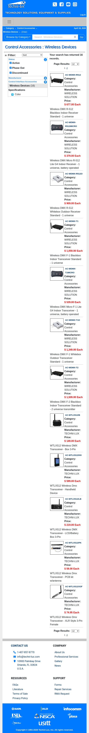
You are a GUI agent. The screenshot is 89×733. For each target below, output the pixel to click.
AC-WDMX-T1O (72, 320)
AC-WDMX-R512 (73, 75)
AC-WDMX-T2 (71, 367)
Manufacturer (14, 78)
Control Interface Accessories (22, 82)
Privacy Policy (20, 698)
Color (18, 94)
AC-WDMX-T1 (71, 221)
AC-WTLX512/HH (73, 455)
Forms (58, 684)
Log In (83, 15)
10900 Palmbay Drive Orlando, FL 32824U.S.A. (28, 665)
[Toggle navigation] (9, 22)
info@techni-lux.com (28, 656)
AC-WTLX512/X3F (73, 586)
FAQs (15, 684)
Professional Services (66, 656)
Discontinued (20, 73)
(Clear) (24, 32)
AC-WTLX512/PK (73, 543)
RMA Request (62, 693)
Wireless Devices (10, 32)
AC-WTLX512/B (72, 415)
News (58, 665)
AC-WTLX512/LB (73, 499)
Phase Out (18, 68)
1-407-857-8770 (25, 652)
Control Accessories (26, 28)
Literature (17, 689)
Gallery (58, 661)
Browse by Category (17, 37)
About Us (60, 652)
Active (16, 63)
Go (81, 37)
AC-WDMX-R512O (73, 174)
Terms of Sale (20, 693)
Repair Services (63, 689)
